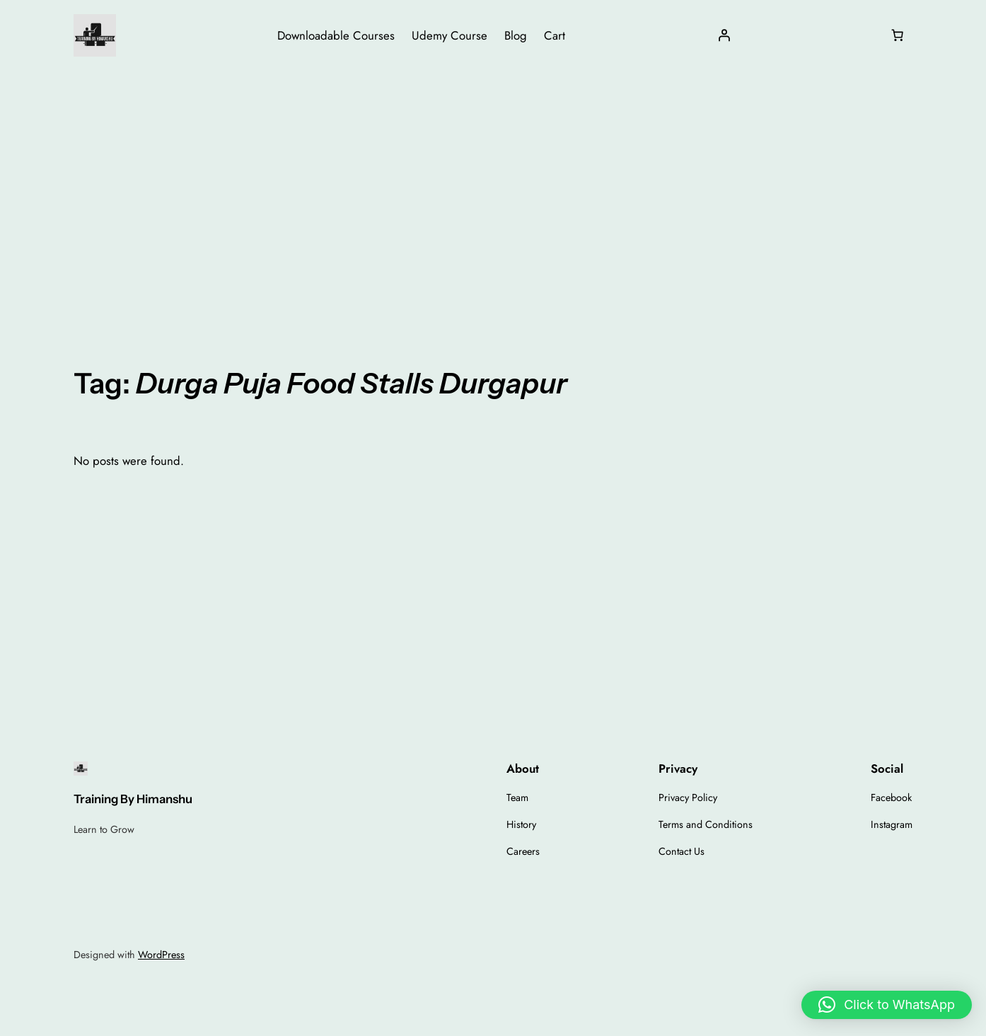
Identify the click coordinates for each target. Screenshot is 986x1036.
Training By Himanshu (133, 799)
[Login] (723, 35)
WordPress (161, 955)
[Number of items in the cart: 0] (897, 35)
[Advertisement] (493, 183)
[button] (886, 1005)
